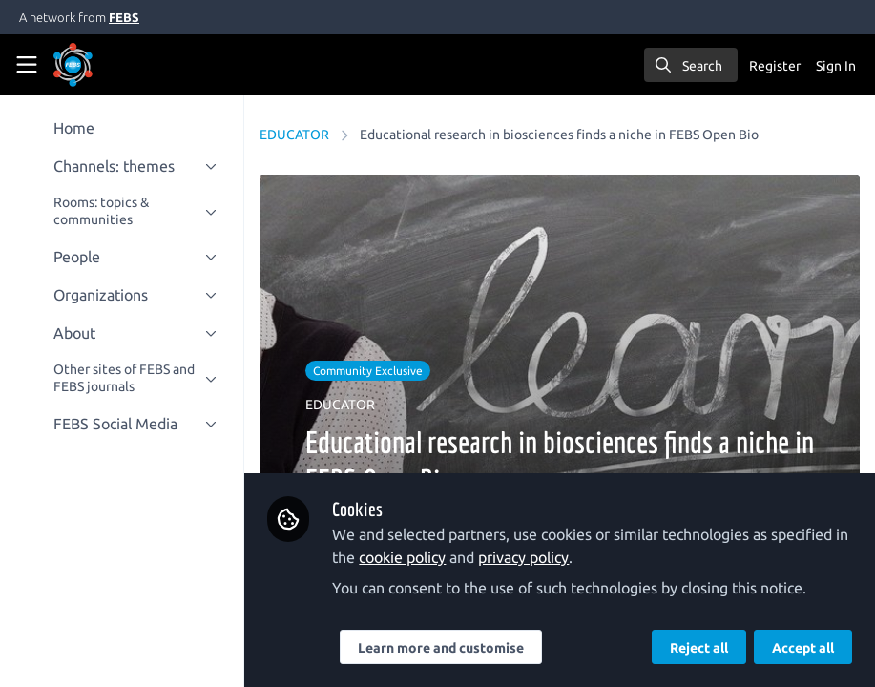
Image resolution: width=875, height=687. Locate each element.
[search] (691, 65)
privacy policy (523, 557)
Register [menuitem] (775, 65)
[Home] (99, 65)
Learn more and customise (441, 648)
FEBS (124, 17)
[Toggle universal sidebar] (26, 65)
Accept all (803, 648)
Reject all (699, 648)
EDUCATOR (294, 134)
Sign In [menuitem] (836, 65)
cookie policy (402, 557)
